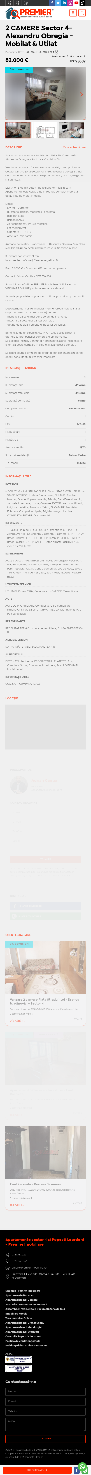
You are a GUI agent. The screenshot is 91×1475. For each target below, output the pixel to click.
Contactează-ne (37, 1470)
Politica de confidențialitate (23, 1341)
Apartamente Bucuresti (20, 1295)
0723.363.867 (17, 3)
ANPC (9, 1354)
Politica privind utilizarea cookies (26, 1346)
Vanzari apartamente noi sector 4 (26, 1305)
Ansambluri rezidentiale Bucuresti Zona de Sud (35, 1309)
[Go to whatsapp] (82, 1466)
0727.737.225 (9, 3)
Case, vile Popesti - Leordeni (23, 1336)
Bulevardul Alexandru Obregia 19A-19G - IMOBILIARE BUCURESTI (44, 1276)
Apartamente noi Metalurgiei (23, 1327)
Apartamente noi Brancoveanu (24, 1323)
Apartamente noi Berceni (21, 1300)
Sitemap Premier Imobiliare (23, 1291)
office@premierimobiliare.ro (26, 3)
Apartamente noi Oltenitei (22, 1332)
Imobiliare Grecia (16, 1314)
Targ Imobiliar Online (18, 1318)
